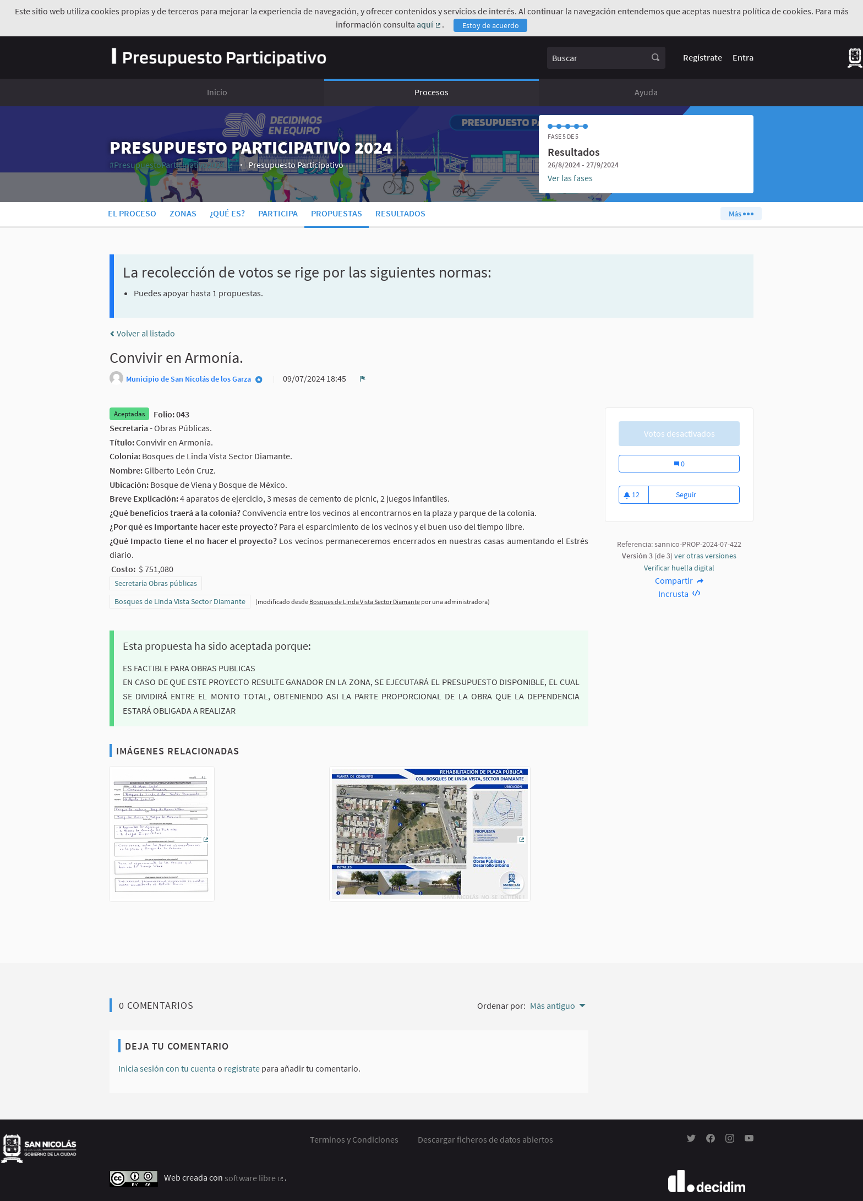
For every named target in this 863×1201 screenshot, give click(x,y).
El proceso (132, 213)
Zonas (183, 213)
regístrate (242, 1068)
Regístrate (702, 57)
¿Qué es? (227, 213)
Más (741, 214)
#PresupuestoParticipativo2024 (172, 164)
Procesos (431, 91)
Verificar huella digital (679, 568)
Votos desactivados (679, 433)
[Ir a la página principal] (219, 57)
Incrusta (679, 593)
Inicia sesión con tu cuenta (167, 1068)
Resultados (400, 213)
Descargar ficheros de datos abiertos (485, 1139)
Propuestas (336, 213)
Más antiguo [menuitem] (552, 1005)
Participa (278, 213)
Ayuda (646, 91)
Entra (743, 57)
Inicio (217, 91)
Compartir (679, 580)
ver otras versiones (705, 556)
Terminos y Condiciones (354, 1139)
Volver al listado (142, 333)
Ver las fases (570, 177)
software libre (255, 1177)
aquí (429, 24)
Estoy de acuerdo (490, 25)
